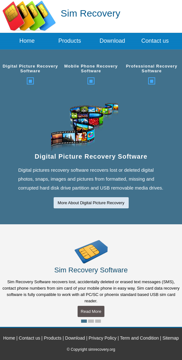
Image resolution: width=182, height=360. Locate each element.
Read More (91, 311)
